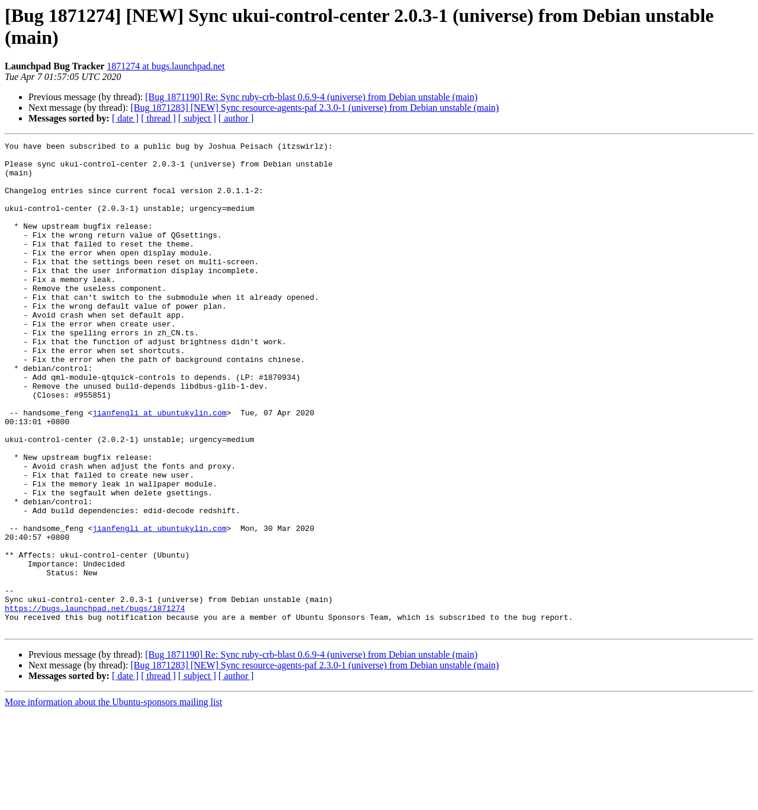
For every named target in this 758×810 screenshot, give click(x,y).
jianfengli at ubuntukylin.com (159, 467)
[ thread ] (158, 118)
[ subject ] (197, 118)
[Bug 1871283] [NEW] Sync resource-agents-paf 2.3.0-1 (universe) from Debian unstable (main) (314, 108)
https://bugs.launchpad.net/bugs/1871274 (95, 702)
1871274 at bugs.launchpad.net (165, 66)
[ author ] (236, 118)
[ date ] (125, 118)
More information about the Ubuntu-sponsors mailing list (113, 800)
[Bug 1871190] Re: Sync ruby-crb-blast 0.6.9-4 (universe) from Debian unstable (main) (311, 97)
